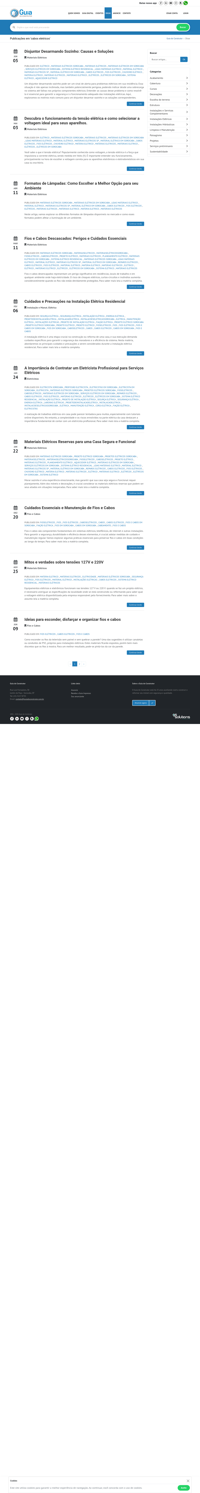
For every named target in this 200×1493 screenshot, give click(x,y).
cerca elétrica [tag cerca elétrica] (103, 866)
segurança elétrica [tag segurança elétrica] (70, 700)
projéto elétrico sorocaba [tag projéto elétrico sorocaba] (40, 709)
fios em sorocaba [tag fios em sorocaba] (56, 712)
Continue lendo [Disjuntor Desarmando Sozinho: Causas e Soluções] (135, 180)
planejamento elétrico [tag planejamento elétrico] (115, 563)
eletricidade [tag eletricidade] (89, 1268)
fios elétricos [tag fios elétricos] (113, 149)
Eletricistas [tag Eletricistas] (31, 869)
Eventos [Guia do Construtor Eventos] (99, 13)
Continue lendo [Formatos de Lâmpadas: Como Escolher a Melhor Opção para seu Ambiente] (135, 454)
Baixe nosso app (148, 3)
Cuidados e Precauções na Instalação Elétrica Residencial (74, 609)
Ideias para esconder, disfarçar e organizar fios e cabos (72, 1311)
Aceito (184, 1487)
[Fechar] (188, 1481)
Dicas (108, 13)
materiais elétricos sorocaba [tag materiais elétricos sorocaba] (67, 142)
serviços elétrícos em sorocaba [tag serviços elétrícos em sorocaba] (42, 145)
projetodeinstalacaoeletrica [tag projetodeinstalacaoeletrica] (40, 703)
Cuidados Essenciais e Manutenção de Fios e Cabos (69, 1046)
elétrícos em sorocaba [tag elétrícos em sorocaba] (113, 152)
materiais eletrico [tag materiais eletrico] (77, 152)
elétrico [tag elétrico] (44, 142)
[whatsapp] (186, 3)
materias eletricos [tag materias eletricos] (54, 152)
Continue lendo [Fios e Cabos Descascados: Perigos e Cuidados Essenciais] (135, 594)
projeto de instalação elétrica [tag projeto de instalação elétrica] (77, 706)
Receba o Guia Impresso (81, 1462)
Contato (127, 13)
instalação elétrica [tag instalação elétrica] (93, 700)
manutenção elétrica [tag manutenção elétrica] (82, 866)
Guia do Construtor (175, 38)
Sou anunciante (77, 1465)
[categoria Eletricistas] (33, 763)
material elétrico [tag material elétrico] (132, 145)
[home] (21, 13)
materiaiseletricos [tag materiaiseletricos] (84, 560)
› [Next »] (83, 1433)
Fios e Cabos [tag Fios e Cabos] (119, 1140)
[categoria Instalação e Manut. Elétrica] (41, 615)
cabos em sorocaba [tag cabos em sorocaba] (123, 712)
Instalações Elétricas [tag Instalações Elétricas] (47, 706)
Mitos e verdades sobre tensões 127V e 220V (63, 1177)
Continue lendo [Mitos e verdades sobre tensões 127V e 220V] (135, 1297)
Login (185, 13)
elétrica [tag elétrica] (120, 703)
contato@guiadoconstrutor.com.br (30, 1468)
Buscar (183, 27)
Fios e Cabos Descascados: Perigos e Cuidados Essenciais (75, 469)
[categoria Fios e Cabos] (33, 1052)
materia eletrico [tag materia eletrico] (33, 152)
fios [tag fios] (115, 709)
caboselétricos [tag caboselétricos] (49, 563)
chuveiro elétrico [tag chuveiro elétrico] (132, 149)
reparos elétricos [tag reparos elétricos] (128, 569)
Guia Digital (87, 13)
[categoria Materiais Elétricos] (37, 57)
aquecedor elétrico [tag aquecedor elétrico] (46, 155)
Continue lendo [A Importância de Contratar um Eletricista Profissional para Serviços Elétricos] (135, 888)
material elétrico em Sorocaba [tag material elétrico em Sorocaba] (67, 149)
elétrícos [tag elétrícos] (94, 152)
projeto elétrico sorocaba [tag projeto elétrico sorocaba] (128, 706)
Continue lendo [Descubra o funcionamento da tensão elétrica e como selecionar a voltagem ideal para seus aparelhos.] (135, 322)
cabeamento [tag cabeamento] (104, 1140)
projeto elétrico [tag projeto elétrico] (69, 563)
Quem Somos (74, 13)
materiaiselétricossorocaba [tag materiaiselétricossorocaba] (112, 560)
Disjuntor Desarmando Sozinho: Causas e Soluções (69, 51)
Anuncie (117, 13)
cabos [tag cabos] (89, 712)
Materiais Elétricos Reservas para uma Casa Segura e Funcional (80, 903)
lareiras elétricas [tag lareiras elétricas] (54, 863)
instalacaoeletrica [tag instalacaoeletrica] (68, 703)
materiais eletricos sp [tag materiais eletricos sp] (36, 149)
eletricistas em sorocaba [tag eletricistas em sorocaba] (103, 848)
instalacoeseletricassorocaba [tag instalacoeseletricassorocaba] (97, 703)
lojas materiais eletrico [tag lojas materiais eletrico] (108, 145)
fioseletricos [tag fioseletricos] (31, 563)
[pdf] (181, 3)
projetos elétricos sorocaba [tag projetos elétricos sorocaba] (100, 851)
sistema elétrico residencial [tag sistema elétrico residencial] (77, 145)
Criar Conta (172, 13)
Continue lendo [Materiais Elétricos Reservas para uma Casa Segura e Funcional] (135, 1031)
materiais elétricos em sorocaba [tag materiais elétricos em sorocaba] (126, 142)
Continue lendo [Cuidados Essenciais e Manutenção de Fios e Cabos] (135, 1162)
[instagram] (176, 3)
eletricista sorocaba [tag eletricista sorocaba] (51, 848)
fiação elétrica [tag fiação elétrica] (104, 706)
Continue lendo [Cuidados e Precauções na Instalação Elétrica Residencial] (135, 737)
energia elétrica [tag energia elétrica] (115, 700)
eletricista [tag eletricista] (43, 851)
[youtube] (171, 3)
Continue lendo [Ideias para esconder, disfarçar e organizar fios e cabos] (135, 1421)
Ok (184, 59)
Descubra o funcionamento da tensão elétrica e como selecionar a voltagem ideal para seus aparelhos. (82, 197)
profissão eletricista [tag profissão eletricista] (76, 848)
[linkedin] (166, 3)
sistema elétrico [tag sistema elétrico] (105, 575)
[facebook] (161, 3)
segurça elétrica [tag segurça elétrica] (49, 700)
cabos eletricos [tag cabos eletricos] (94, 149)
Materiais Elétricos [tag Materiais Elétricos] (95, 142)
